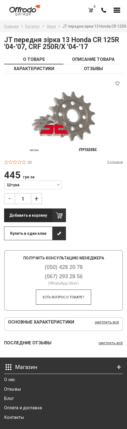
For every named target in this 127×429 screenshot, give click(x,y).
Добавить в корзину (28, 215)
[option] (63, 116)
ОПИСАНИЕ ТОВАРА (93, 59)
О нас (9, 379)
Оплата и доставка (23, 407)
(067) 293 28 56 (64, 276)
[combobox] (33, 185)
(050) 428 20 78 (64, 267)
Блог (9, 398)
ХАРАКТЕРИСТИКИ (34, 68)
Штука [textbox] (13, 185)
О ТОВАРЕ (34, 59)
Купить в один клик (28, 233)
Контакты (14, 417)
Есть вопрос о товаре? (63, 297)
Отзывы (12, 389)
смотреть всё (107, 322)
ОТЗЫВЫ (93, 68)
